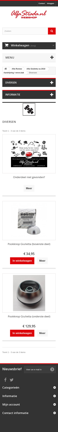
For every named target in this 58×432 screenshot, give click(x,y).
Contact (42, 3)
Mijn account (11, 404)
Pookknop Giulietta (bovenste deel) (29, 244)
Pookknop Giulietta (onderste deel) (29, 316)
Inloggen (50, 3)
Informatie (12, 94)
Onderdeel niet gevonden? (29, 177)
